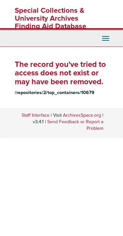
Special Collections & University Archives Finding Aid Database (50, 18)
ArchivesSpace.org (82, 115)
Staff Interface (36, 115)
